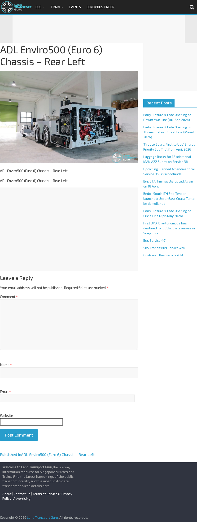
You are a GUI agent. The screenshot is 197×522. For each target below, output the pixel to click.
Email (5, 391)
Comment (9, 296)
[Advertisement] (99, 29)
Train (55, 7)
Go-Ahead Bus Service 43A (163, 255)
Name (6, 364)
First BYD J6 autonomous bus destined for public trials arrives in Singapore (169, 228)
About (7, 494)
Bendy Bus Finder (100, 7)
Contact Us (22, 494)
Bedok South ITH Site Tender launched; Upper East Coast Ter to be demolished (169, 198)
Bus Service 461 (155, 240)
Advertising (22, 498)
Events (75, 7)
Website (6, 415)
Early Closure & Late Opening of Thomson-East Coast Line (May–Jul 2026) (170, 132)
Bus (38, 7)
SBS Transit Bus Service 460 (164, 248)
